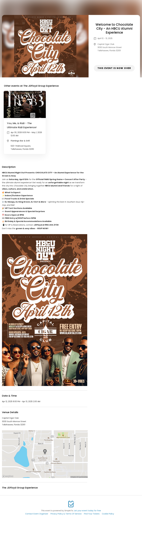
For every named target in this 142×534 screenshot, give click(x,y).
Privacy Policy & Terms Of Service (66, 513)
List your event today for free (87, 510)
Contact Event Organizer (36, 513)
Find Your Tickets (92, 513)
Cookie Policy (108, 513)
